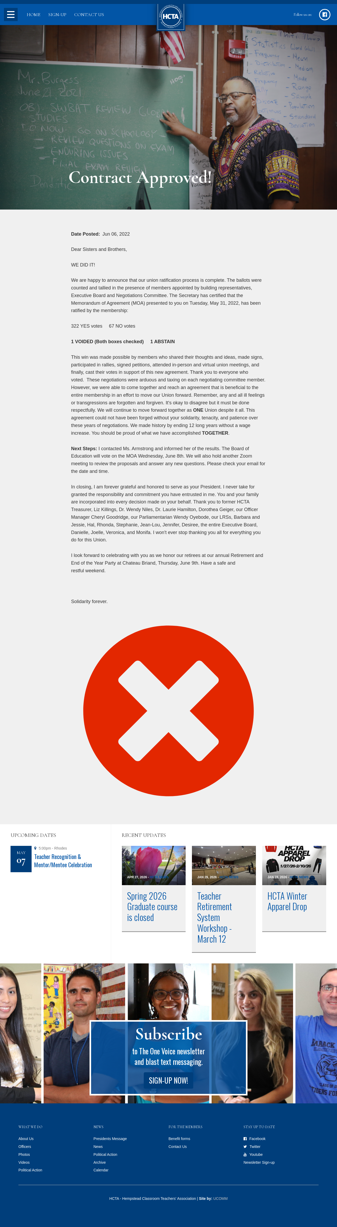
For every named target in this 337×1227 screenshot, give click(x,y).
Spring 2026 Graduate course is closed (152, 906)
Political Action (30, 1170)
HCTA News (159, 877)
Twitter (255, 1146)
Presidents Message (110, 1139)
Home (33, 14)
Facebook (257, 1139)
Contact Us (89, 14)
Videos (24, 1162)
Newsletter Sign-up (259, 1162)
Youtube (256, 1154)
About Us (26, 1139)
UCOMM (220, 1198)
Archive (99, 1162)
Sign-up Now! (168, 1080)
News (98, 1146)
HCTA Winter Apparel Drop (287, 901)
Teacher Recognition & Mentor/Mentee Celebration (63, 860)
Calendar (100, 1170)
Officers (24, 1146)
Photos (24, 1154)
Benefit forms (179, 1139)
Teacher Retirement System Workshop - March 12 (214, 917)
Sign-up (57, 14)
